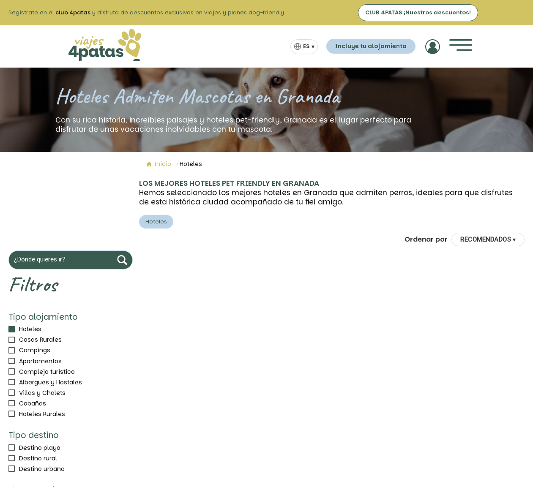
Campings (34, 350)
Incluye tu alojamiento (371, 46)
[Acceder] (432, 46)
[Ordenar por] (488, 239)
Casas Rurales (40, 339)
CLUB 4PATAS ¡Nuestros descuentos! (418, 12)
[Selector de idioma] (304, 46)
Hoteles (30, 329)
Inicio (158, 164)
